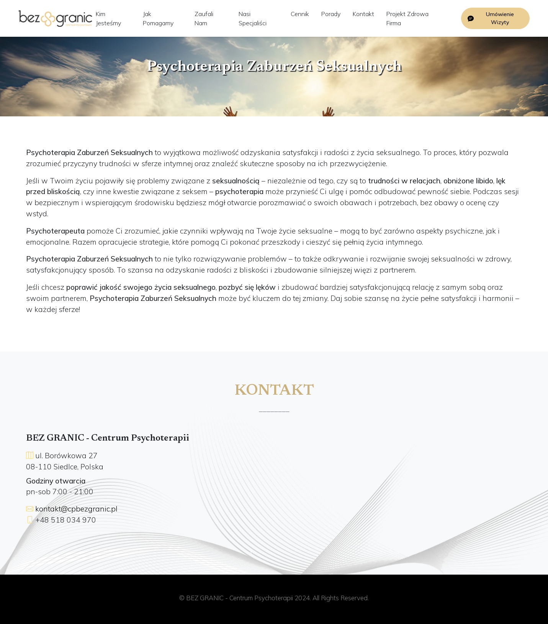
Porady (330, 14)
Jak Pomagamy (158, 18)
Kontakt (363, 14)
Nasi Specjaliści (253, 18)
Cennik (300, 14)
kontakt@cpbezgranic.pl (76, 508)
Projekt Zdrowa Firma (407, 18)
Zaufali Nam (204, 18)
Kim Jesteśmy (108, 18)
